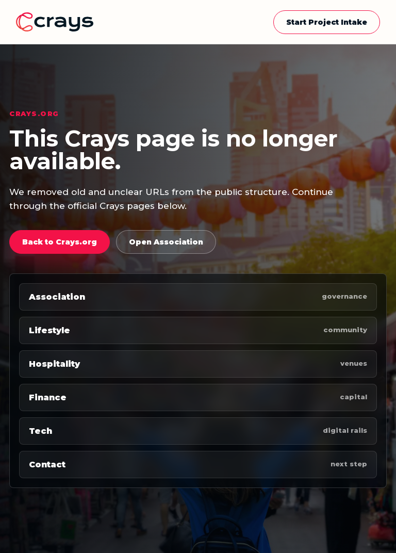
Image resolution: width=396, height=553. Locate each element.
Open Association (166, 242)
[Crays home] (54, 21)
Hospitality (198, 364)
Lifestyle (198, 330)
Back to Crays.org (59, 242)
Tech (198, 431)
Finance (198, 397)
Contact (198, 464)
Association (198, 297)
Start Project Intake (326, 22)
